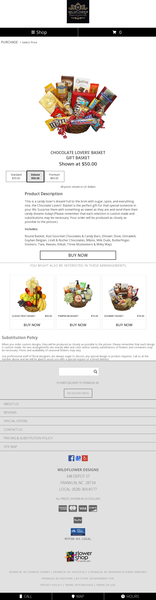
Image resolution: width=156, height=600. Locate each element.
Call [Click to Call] (26, 596)
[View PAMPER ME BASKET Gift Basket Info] (78, 294)
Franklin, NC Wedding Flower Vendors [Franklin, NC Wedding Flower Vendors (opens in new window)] (118, 572)
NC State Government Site (95, 578)
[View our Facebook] (71, 460)
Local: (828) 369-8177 (78, 489)
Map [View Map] (78, 596)
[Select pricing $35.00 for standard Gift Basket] (16, 176)
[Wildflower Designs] (78, 22)
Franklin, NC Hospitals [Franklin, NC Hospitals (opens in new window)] (70, 572)
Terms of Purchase (79, 585)
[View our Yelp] (85, 460)
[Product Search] (79, 371)
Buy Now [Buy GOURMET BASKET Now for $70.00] (124, 324)
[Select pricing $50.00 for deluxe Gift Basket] (35, 176)
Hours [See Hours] (130, 596)
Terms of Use (106, 585)
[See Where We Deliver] (78, 393)
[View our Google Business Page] (78, 460)
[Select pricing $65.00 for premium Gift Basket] (54, 176)
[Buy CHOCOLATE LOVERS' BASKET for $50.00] (78, 255)
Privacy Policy (51, 585)
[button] (78, 532)
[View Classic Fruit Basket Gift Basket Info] (31, 294)
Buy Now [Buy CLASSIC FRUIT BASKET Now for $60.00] (32, 324)
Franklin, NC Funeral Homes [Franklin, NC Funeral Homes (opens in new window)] (29, 572)
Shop (39, 32)
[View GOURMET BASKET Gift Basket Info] (124, 295)
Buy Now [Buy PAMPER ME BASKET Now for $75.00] (78, 324)
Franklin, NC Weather (57, 578)
